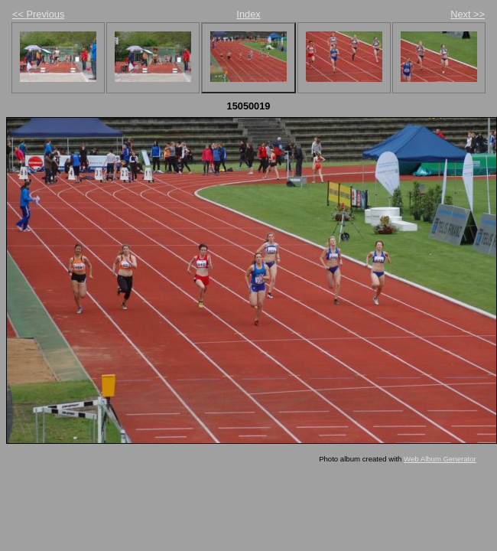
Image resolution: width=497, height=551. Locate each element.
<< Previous (38, 14)
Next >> (467, 14)
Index (248, 14)
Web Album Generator (440, 459)
